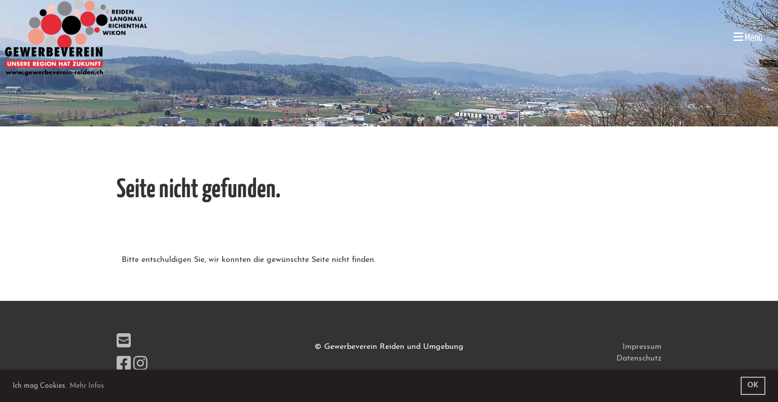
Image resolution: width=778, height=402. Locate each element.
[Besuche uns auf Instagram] (140, 365)
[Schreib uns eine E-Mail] (124, 342)
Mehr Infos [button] (87, 386)
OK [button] (752, 385)
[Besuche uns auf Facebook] (124, 365)
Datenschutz (638, 358)
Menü (748, 37)
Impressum (642, 347)
